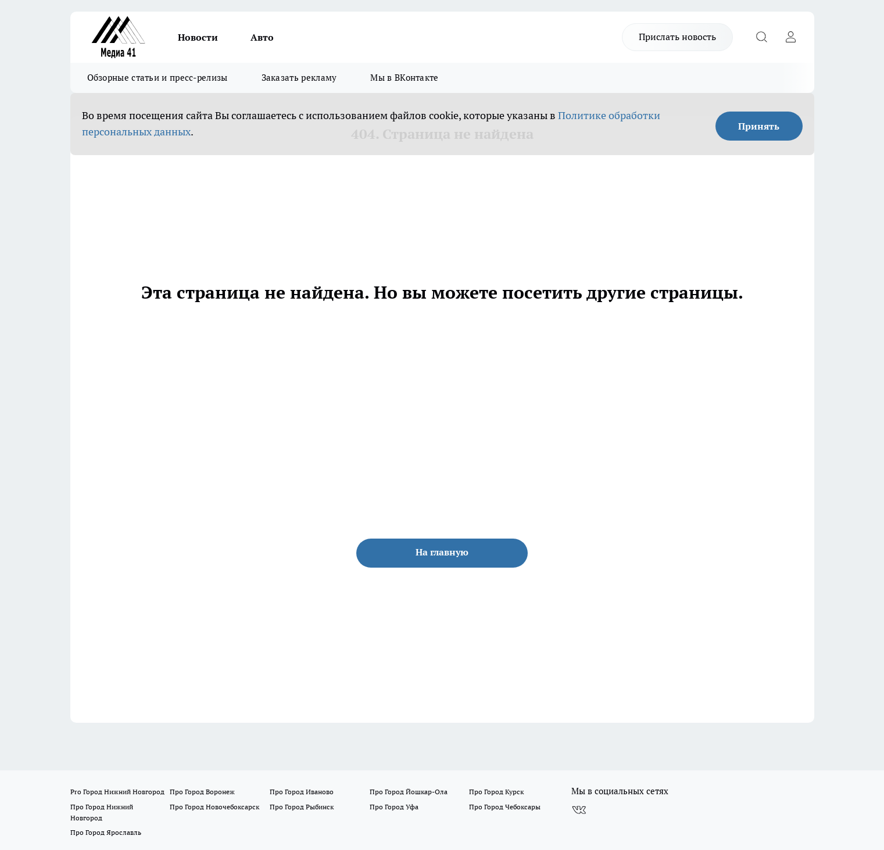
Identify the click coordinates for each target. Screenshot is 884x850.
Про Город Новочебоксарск (214, 806)
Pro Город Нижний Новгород (117, 791)
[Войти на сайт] (791, 37)
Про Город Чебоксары (505, 806)
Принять (758, 126)
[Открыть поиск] (762, 37)
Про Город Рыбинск (302, 806)
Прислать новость (677, 36)
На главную (442, 552)
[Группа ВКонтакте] (578, 810)
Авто (262, 37)
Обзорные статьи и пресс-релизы (157, 77)
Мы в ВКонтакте (404, 77)
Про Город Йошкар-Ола (409, 791)
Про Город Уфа (394, 806)
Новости (198, 37)
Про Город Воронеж (202, 791)
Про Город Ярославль (105, 832)
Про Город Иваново (302, 791)
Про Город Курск (496, 791)
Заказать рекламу (299, 77)
